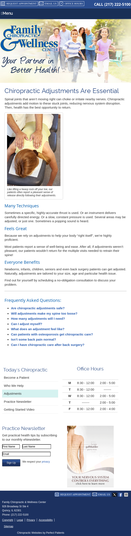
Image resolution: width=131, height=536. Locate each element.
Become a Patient (16, 377)
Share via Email (126, 495)
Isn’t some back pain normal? (33, 339)
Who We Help (14, 385)
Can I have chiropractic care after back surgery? (47, 345)
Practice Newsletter (17, 401)
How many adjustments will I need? (38, 318)
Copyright (7, 520)
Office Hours (71, 3)
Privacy (31, 520)
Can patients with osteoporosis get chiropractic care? (52, 334)
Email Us (48, 3)
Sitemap (8, 526)
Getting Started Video (19, 409)
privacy (46, 461)
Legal (20, 520)
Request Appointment (19, 3)
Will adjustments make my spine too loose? (44, 313)
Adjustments (13, 393)
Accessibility (46, 520)
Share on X (115, 495)
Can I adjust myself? (26, 324)
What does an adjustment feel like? (37, 329)
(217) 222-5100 (117, 4)
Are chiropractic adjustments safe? (38, 308)
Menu (7, 13)
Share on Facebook (120, 495)
